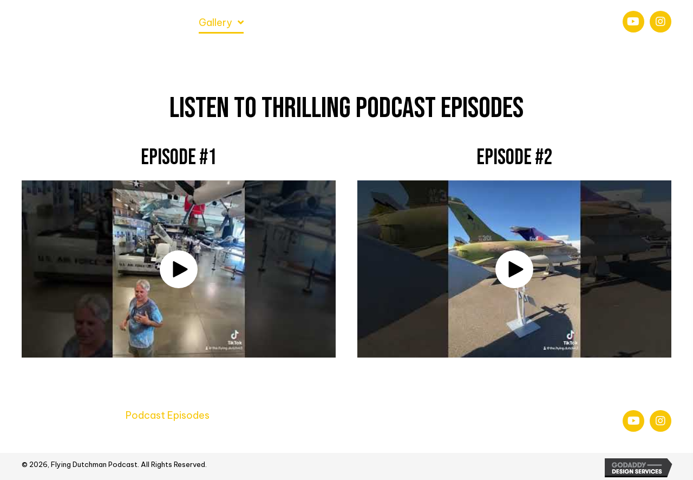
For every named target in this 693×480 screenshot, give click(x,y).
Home (35, 415)
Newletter (46, 436)
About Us (87, 415)
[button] (633, 22)
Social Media (116, 436)
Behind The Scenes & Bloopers (438, 415)
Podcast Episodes (168, 415)
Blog (536, 415)
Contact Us (189, 436)
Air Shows (249, 415)
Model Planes (320, 415)
